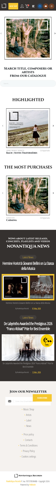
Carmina (11, 220)
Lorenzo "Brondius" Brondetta (15, 150)
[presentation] (1, 33)
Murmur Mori (10, 217)
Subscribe (42, 397)
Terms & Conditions (29, 445)
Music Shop (28, 408)
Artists (28, 414)
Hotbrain (32, 484)
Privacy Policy (29, 450)
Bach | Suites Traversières (21, 153)
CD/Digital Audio (45, 150)
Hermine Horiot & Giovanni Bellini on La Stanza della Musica (28, 265)
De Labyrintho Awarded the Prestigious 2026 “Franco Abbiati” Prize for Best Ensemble (28, 325)
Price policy (29, 433)
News (28, 425)
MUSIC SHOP (13, 6)
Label (28, 419)
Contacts (29, 439)
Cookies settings (29, 456)
